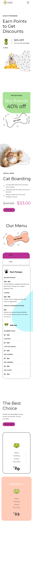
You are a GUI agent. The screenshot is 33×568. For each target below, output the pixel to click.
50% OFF (19, 40)
